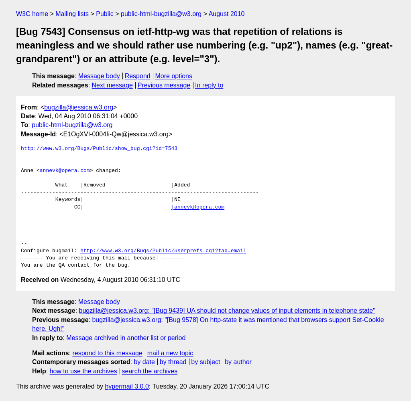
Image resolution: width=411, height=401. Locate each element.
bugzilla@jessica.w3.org (78, 107)
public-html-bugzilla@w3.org (161, 13)
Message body (99, 76)
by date (144, 361)
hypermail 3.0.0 (127, 386)
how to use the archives (83, 371)
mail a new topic (170, 353)
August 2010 (227, 13)
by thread (173, 361)
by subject (205, 361)
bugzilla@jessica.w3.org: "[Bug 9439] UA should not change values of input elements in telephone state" (227, 310)
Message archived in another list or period (125, 337)
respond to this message (107, 353)
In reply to (209, 85)
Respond (138, 76)
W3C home (32, 13)
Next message (112, 85)
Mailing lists (72, 13)
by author (238, 361)
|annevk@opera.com (197, 207)
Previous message (164, 85)
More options (174, 76)
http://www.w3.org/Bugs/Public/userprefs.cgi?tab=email (163, 251)
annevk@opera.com (65, 170)
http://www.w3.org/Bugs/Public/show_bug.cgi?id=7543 (99, 148)
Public (105, 13)
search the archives (150, 371)
